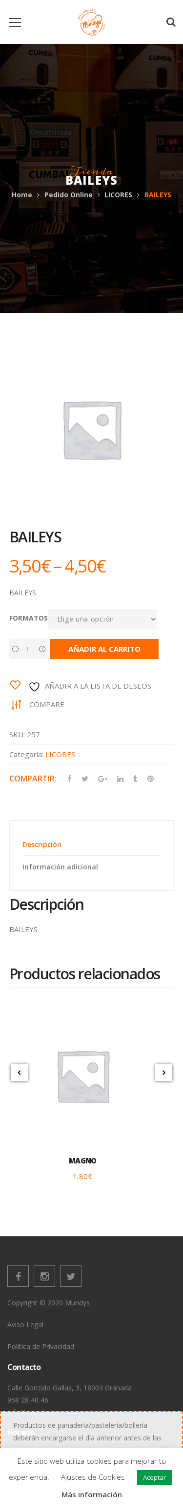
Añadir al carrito (104, 649)
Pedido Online (68, 194)
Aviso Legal (25, 1324)
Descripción (41, 844)
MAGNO (82, 1160)
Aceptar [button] (154, 1477)
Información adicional (60, 866)
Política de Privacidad (40, 1346)
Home (22, 194)
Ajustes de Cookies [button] (93, 1477)
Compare (46, 704)
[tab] (91, 844)
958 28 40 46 (27, 1399)
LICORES (118, 194)
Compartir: (33, 778)
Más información (91, 1494)
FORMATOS (28, 618)
